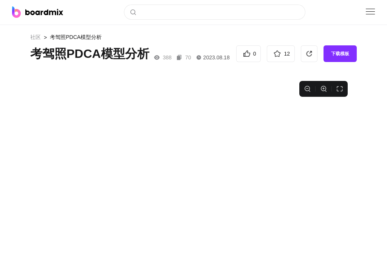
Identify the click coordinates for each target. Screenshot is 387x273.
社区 (35, 37)
